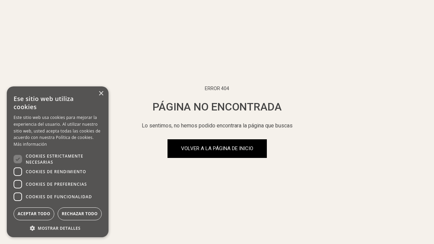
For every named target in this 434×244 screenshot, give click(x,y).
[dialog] (57, 161)
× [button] (100, 93)
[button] (58, 227)
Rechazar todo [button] (80, 214)
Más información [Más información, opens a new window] (30, 144)
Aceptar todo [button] (34, 214)
